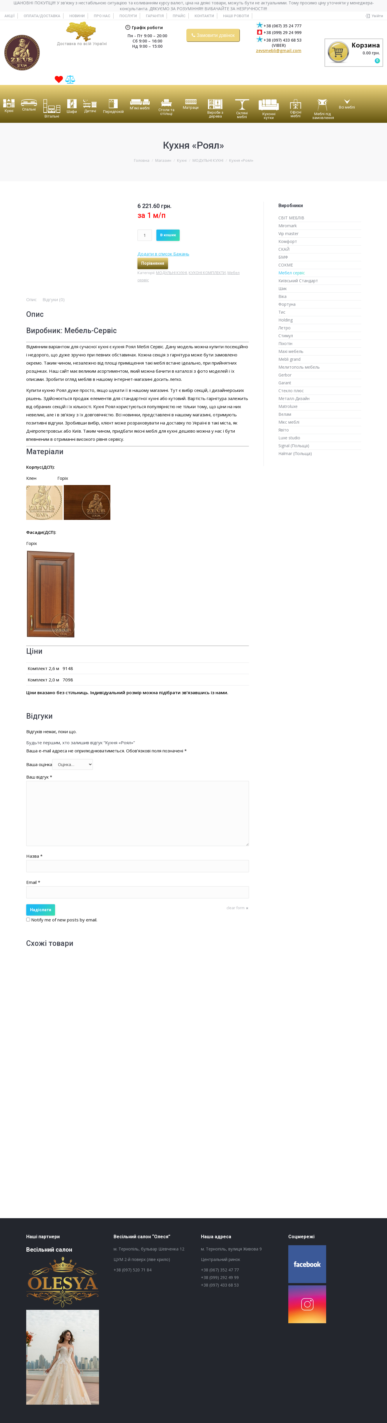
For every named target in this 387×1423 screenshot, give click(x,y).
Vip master (288, 233)
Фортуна (287, 304)
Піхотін (285, 343)
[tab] (31, 299)
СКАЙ (283, 249)
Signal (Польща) (293, 445)
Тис (281, 312)
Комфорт (287, 241)
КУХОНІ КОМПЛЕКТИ (207, 272)
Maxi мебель (290, 351)
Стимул (285, 335)
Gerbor (284, 375)
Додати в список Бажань (163, 254)
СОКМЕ (285, 265)
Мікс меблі (288, 422)
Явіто (283, 430)
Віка (282, 296)
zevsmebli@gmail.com (278, 50)
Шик (282, 288)
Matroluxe (288, 406)
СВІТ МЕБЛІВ (291, 218)
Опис (31, 299)
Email (33, 882)
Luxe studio (289, 437)
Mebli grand (289, 359)
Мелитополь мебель (299, 367)
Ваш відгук (39, 777)
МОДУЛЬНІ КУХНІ (207, 160)
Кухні (182, 160)
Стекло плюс (291, 390)
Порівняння (152, 263)
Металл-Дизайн (294, 398)
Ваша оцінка (39, 764)
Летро (284, 328)
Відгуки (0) (54, 299)
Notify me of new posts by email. (64, 920)
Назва (34, 856)
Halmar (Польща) (295, 453)
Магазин (163, 160)
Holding (285, 320)
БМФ (283, 257)
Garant (284, 382)
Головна (141, 160)
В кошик (168, 235)
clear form (236, 907)
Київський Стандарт (298, 280)
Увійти (377, 16)
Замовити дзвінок (216, 35)
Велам (284, 414)
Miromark (287, 225)
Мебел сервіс (291, 273)
